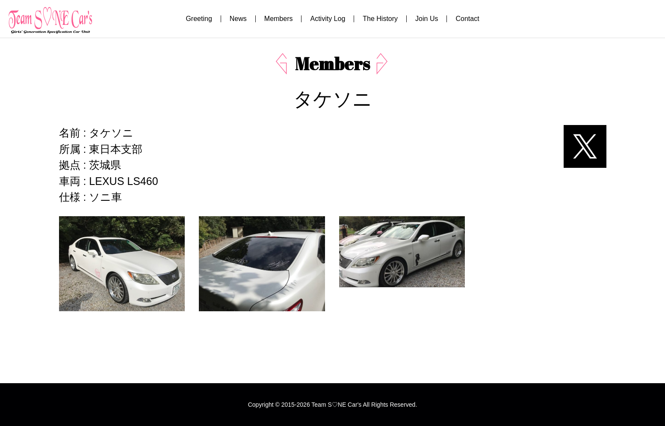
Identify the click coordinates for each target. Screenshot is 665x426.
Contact (467, 18)
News (238, 18)
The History (380, 18)
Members (278, 18)
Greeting (199, 18)
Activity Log (327, 18)
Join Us (426, 18)
